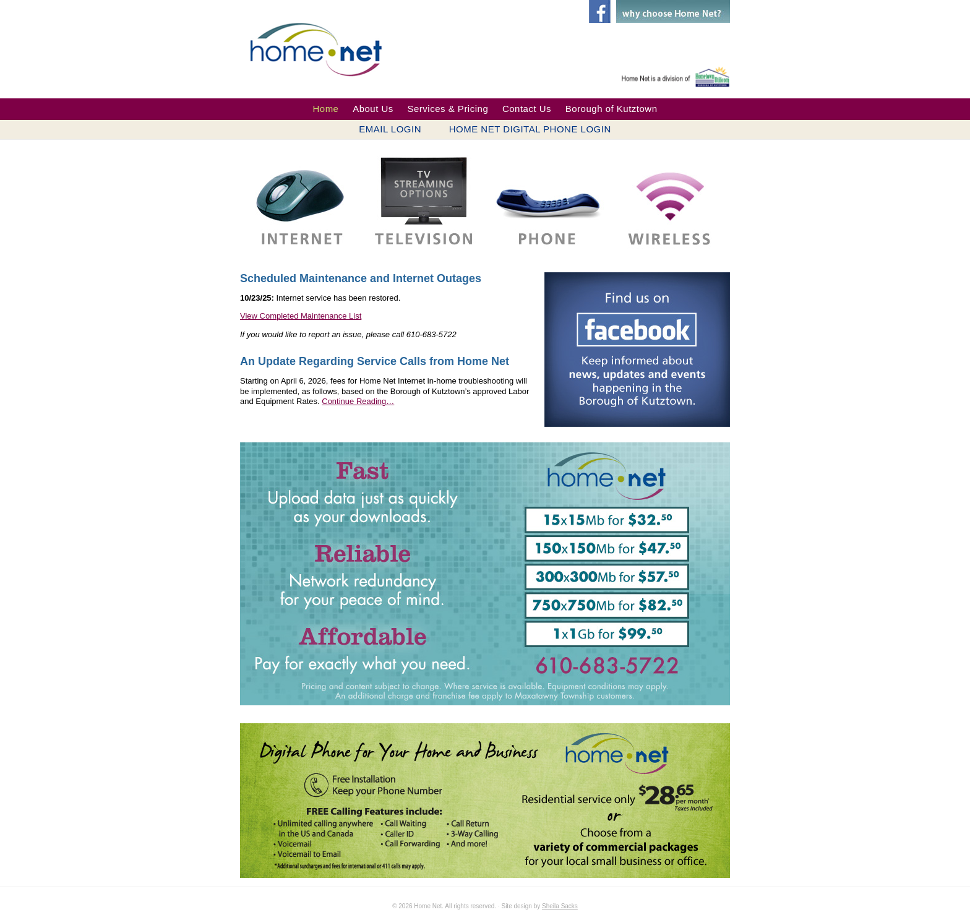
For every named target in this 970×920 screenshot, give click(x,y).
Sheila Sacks (560, 906)
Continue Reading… (358, 401)
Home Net (325, 48)
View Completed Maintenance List (300, 315)
